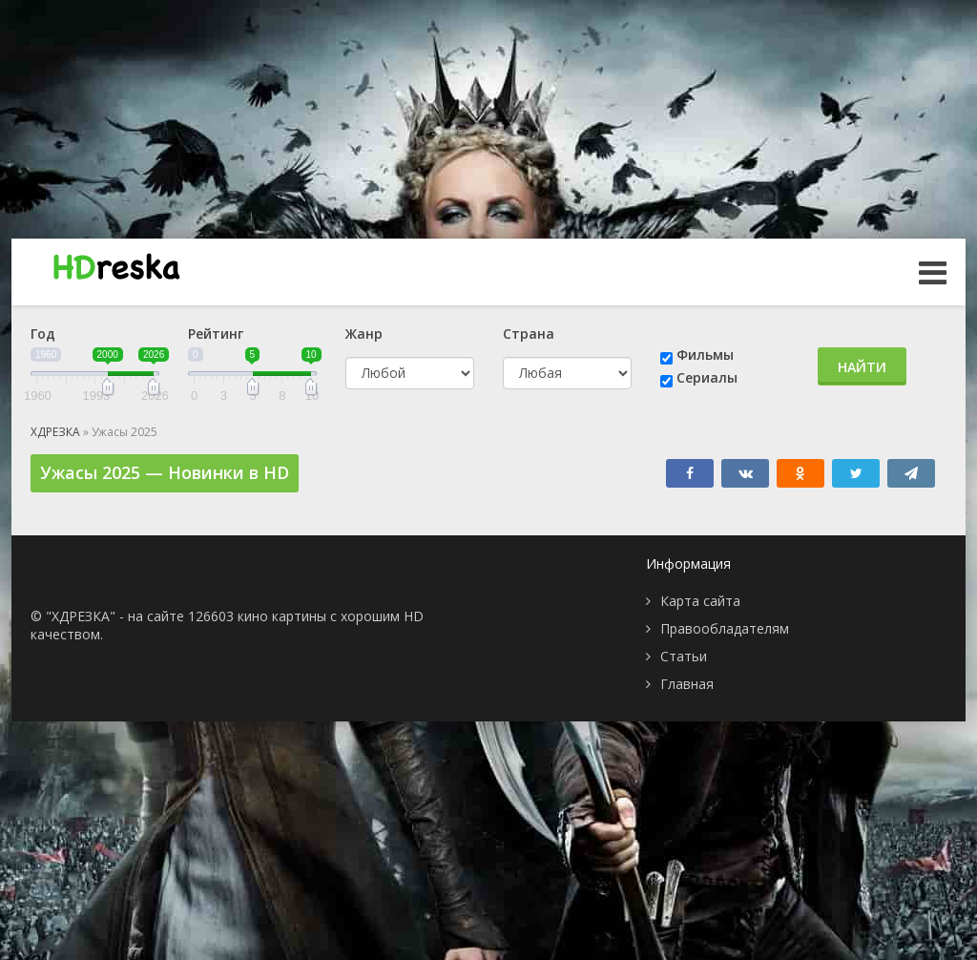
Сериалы (707, 377)
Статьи (683, 656)
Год (43, 333)
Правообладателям (724, 628)
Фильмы (705, 354)
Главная (687, 684)
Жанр (364, 333)
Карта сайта (700, 601)
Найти (862, 367)
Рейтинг (215, 333)
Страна (528, 333)
